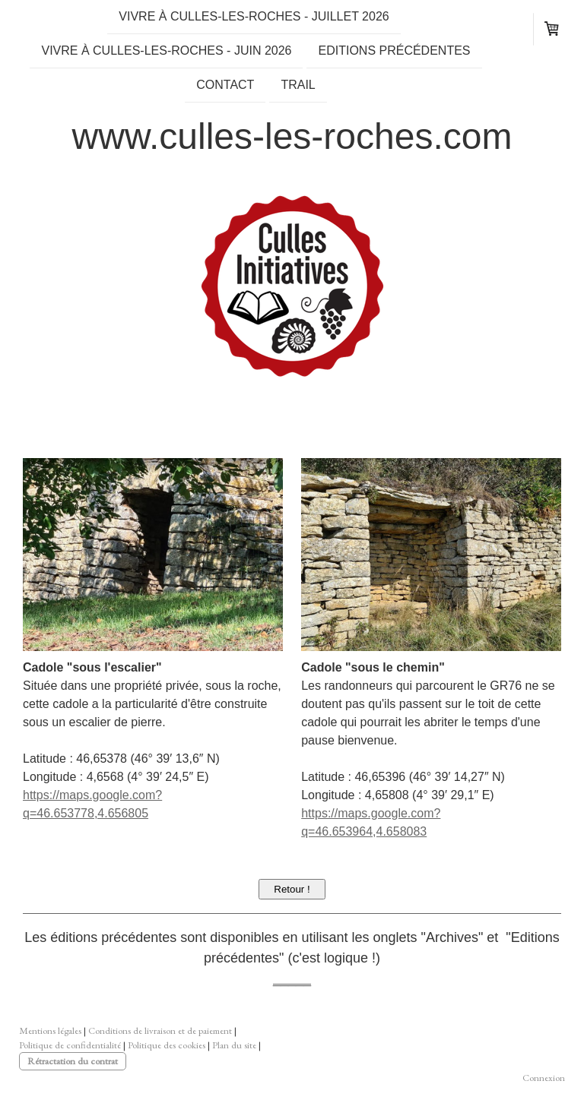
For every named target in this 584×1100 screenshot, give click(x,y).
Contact (225, 87)
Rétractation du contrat (72, 1060)
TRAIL (298, 87)
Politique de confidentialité (70, 1044)
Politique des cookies (166, 1044)
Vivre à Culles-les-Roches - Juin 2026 (166, 52)
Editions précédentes (394, 52)
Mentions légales (50, 1030)
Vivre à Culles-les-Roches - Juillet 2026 (254, 16)
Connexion (543, 1077)
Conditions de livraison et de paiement (160, 1030)
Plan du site (234, 1044)
